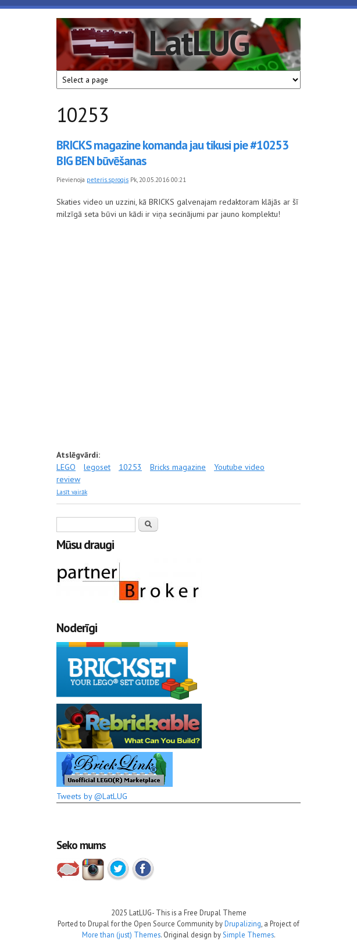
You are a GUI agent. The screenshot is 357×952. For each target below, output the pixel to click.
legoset (97, 467)
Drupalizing (242, 923)
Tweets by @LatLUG (91, 796)
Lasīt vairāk (71, 492)
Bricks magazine (178, 467)
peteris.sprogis (107, 180)
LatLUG (198, 42)
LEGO (66, 467)
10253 (130, 467)
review (68, 479)
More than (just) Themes (121, 934)
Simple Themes (248, 934)
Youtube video (239, 467)
